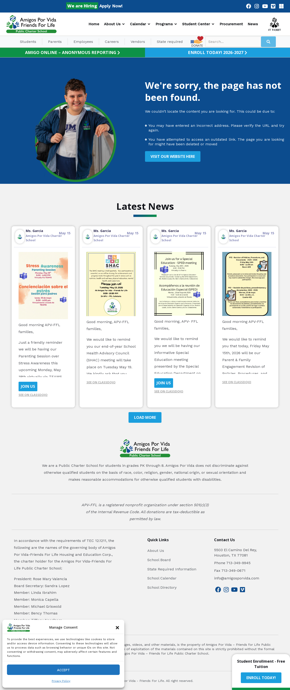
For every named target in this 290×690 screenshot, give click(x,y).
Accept (63, 670)
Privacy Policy (61, 681)
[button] (117, 627)
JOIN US (28, 386)
